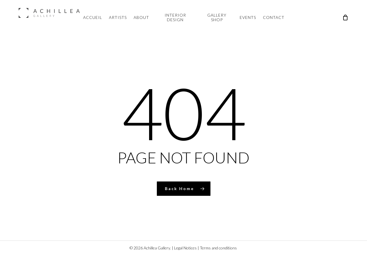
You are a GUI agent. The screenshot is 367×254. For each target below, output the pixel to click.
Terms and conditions (218, 247)
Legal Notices (185, 247)
